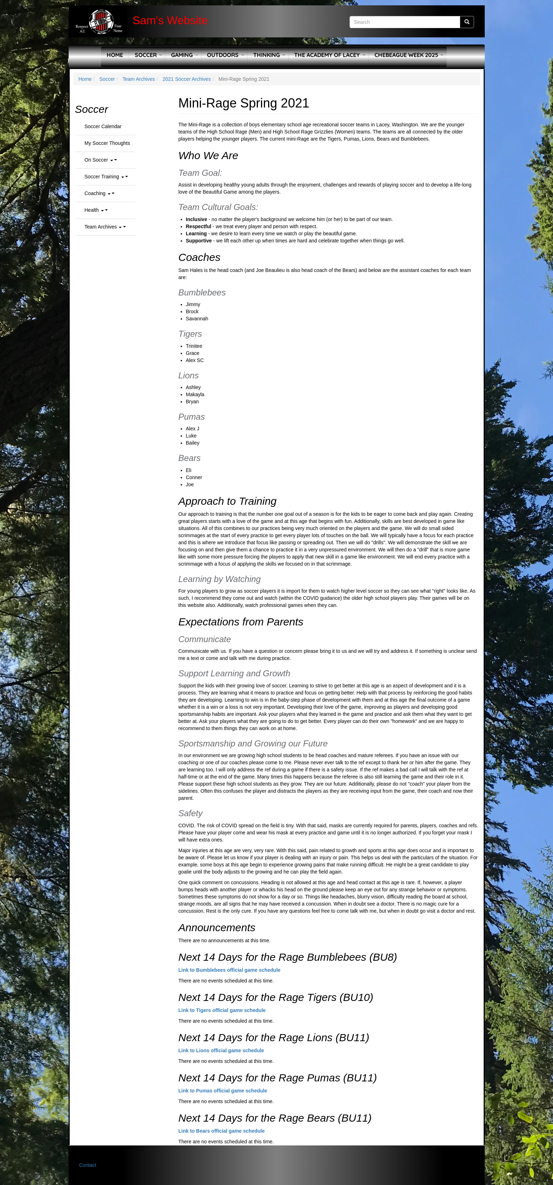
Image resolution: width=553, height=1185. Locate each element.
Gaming (182, 54)
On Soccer (99, 160)
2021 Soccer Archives (187, 79)
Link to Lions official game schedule (221, 1050)
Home (115, 54)
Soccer (146, 54)
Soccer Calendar (103, 126)
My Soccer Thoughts (107, 143)
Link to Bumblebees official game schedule (230, 970)
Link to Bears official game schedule (222, 1131)
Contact (87, 1165)
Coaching (98, 193)
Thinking (266, 54)
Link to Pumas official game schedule (223, 1091)
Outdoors (223, 54)
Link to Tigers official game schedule (222, 1010)
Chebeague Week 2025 (406, 54)
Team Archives (139, 79)
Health (94, 210)
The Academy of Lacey (327, 54)
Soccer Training (104, 176)
